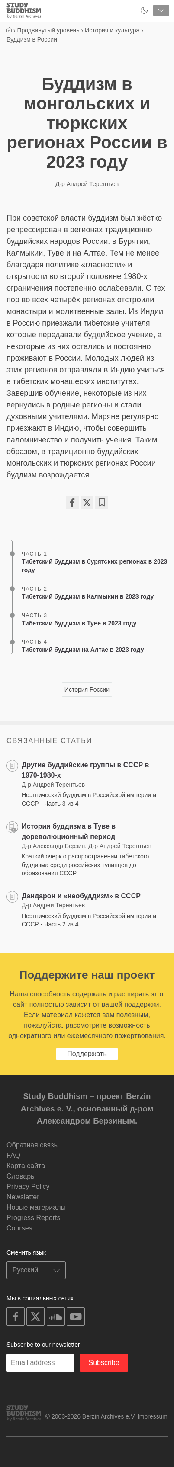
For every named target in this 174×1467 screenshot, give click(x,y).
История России (87, 689)
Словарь (20, 1176)
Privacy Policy (28, 1186)
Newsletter (22, 1197)
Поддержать (86, 1053)
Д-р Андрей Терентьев (87, 183)
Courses (19, 1228)
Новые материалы (36, 1207)
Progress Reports (33, 1217)
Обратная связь (32, 1145)
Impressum (153, 1416)
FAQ (13, 1155)
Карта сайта (25, 1165)
